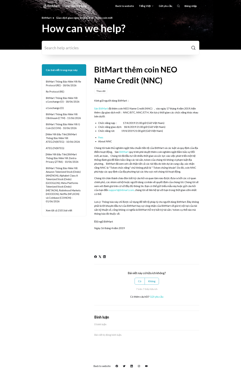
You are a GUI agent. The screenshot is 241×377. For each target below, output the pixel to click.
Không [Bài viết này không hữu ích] (151, 281)
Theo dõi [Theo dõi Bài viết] (100, 91)
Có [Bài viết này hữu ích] (139, 281)
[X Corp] (100, 257)
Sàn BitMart (101, 108)
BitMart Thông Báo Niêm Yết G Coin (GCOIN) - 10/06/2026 (63, 126)
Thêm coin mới (103, 17)
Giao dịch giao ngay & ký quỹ (73, 17)
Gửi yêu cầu (165, 5)
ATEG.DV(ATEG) (55, 148)
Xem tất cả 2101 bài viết (59, 210)
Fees (100, 137)
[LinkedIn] (104, 257)
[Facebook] (95, 257)
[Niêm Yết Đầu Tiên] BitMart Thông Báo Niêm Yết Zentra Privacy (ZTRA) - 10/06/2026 (62, 158)
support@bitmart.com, (121, 189)
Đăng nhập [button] (191, 5)
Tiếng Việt (146, 5)
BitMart (47, 17)
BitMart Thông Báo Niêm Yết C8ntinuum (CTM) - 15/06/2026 (63, 116)
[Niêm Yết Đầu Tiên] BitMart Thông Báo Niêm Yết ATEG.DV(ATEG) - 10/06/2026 (63, 138)
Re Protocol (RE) (55, 91)
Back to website (124, 5)
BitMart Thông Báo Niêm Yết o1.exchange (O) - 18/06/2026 (62, 99)
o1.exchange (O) (55, 107)
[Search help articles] (120, 48)
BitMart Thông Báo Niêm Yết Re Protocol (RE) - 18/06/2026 (63, 83)
